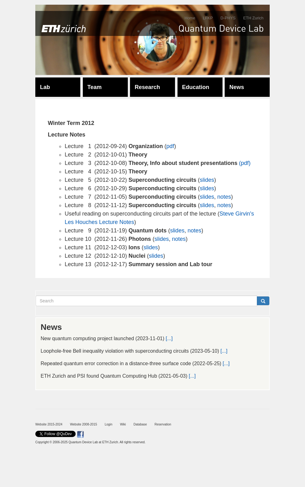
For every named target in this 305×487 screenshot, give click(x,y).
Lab (45, 87)
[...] (169, 338)
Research (147, 87)
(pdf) (245, 163)
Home (189, 18)
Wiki (123, 424)
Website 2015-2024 (48, 424)
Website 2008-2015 (83, 424)
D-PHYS (227, 18)
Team (95, 87)
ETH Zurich (253, 18)
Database (140, 424)
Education (195, 87)
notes (224, 197)
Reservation (163, 424)
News (236, 87)
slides (207, 180)
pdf (170, 146)
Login (108, 424)
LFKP (208, 18)
